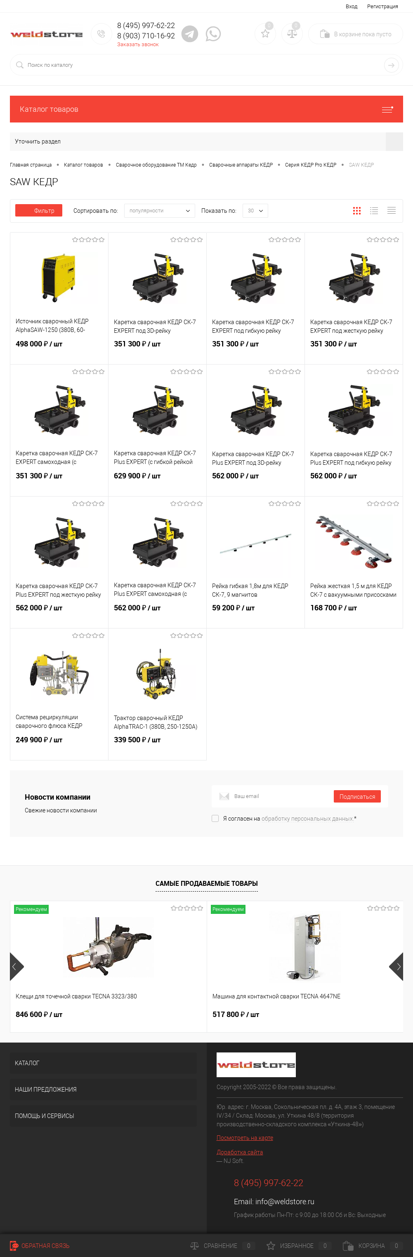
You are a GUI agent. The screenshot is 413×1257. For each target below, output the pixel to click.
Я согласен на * (289, 818)
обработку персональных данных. (308, 818)
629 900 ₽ (157, 482)
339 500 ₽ (157, 746)
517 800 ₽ (170, 1014)
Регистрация (382, 6)
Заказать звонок (138, 44)
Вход (351, 6)
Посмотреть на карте (245, 1138)
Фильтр (38, 210)
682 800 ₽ (301, 1014)
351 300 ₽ (157, 350)
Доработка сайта (240, 1152)
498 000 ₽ (59, 350)
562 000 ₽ (255, 482)
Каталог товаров (206, 109)
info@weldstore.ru (284, 1201)
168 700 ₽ (353, 614)
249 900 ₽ (59, 746)
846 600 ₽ (39, 1014)
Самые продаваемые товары (207, 883)
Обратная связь (40, 1246)
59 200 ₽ (255, 614)
